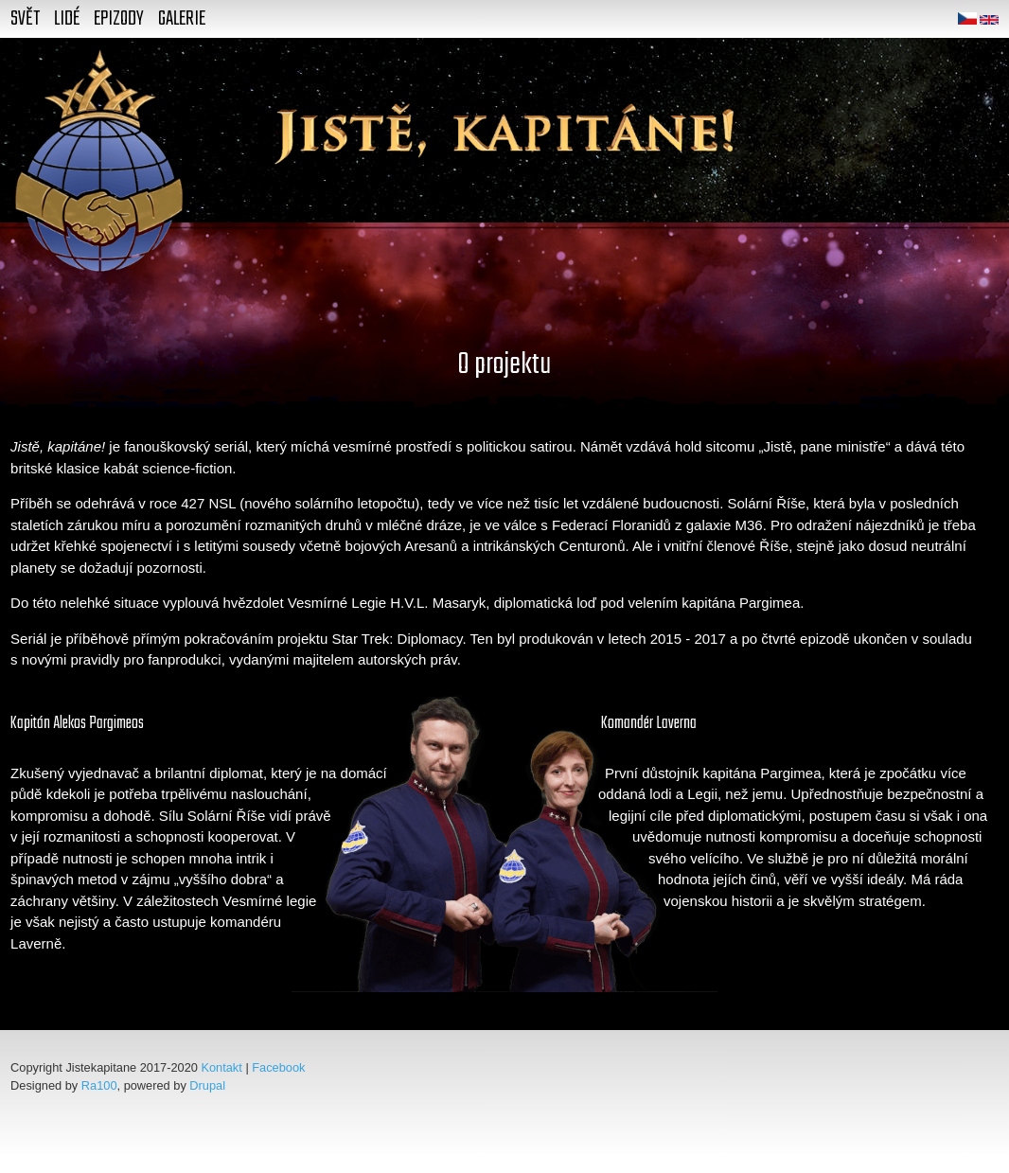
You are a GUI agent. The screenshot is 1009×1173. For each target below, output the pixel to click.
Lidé (67, 19)
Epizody (119, 19)
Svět (25, 19)
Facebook (278, 1067)
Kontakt (221, 1067)
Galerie (181, 19)
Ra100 (99, 1085)
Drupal (207, 1085)
